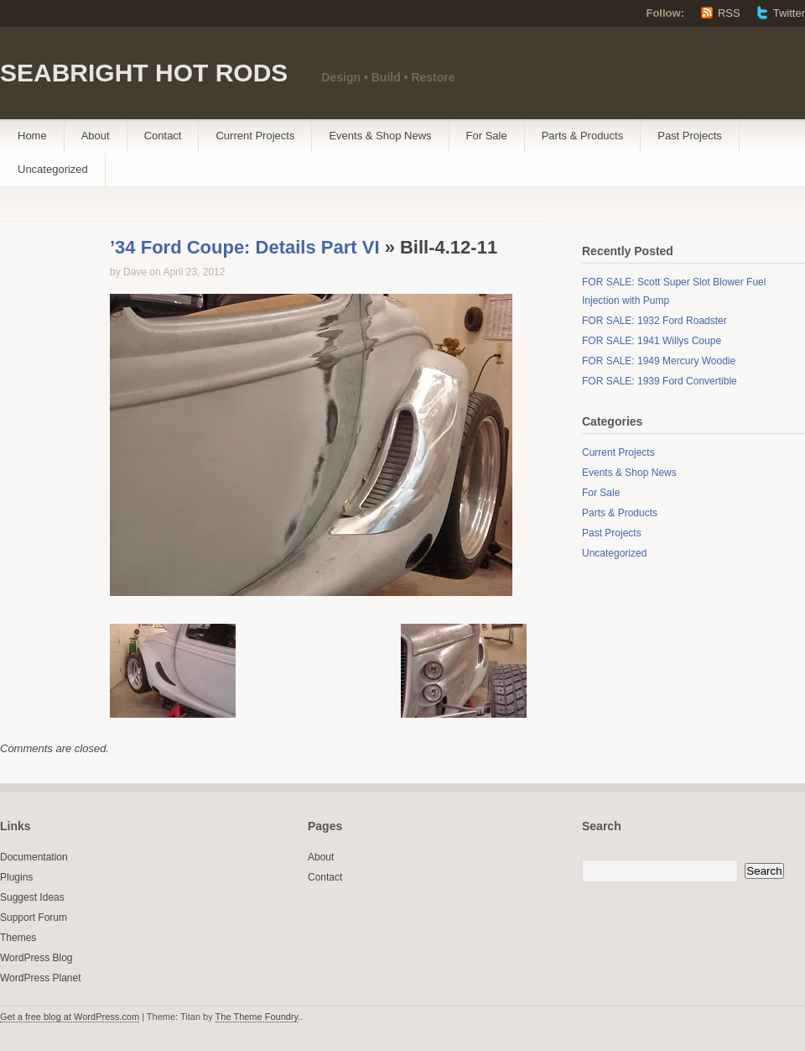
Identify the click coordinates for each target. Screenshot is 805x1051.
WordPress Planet (40, 978)
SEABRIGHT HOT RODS (144, 72)
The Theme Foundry (257, 1017)
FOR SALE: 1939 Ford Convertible (659, 381)
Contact (163, 135)
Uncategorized (53, 169)
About (95, 135)
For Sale (486, 135)
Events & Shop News (380, 135)
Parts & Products (583, 135)
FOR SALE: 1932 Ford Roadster (654, 321)
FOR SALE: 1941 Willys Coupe (651, 341)
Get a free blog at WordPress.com (69, 1017)
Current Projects (255, 135)
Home (32, 135)
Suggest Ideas (32, 897)
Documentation (34, 857)
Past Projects (689, 135)
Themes (18, 938)
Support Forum (33, 917)
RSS (729, 13)
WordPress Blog (36, 958)
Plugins (16, 877)
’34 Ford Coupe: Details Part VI (245, 247)
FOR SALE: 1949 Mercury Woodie (658, 361)
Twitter (789, 13)
